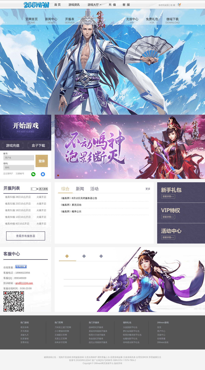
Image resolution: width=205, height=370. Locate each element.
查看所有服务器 (25, 235)
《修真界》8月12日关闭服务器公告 (78, 198)
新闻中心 (51, 20)
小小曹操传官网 (62, 331)
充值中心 (132, 20)
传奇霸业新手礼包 (131, 342)
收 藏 (172, 5)
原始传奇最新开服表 (98, 331)
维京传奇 (24, 327)
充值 (112, 5)
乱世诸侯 (24, 338)
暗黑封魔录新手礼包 (132, 335)
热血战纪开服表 (96, 338)
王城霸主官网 (61, 335)
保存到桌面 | (164, 5)
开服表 (69, 20)
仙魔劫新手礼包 (130, 338)
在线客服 (161, 338)
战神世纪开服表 (96, 327)
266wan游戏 (162, 342)
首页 (57, 5)
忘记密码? (8, 173)
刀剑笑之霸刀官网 (63, 327)
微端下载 (173, 20)
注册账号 (20, 173)
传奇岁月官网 (61, 342)
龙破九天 (24, 335)
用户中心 (161, 331)
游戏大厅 (93, 5)
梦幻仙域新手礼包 (131, 331)
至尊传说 (24, 342)
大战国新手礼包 (130, 327)
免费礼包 (152, 20)
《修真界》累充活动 (70, 204)
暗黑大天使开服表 (97, 335)
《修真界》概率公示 (70, 211)
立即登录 (42, 161)
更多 (148, 188)
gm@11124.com (24, 283)
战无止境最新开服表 (98, 342)
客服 (126, 5)
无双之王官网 (61, 338)
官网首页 (31, 20)
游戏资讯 (74, 5)
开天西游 (24, 331)
